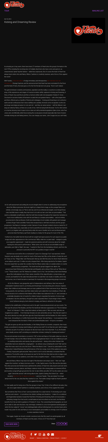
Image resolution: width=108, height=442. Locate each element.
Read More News (12, 424)
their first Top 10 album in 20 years (24, 376)
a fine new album (18, 81)
